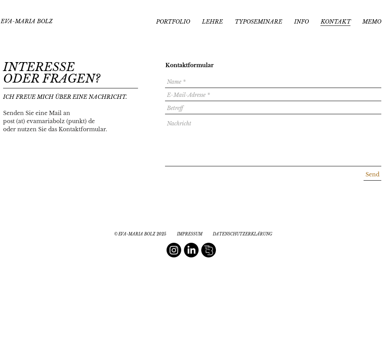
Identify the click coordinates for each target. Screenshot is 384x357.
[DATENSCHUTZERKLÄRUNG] (242, 234)
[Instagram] (174, 250)
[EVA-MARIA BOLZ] (26, 21)
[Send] (372, 174)
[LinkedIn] (191, 250)
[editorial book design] (208, 250)
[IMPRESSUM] (189, 234)
